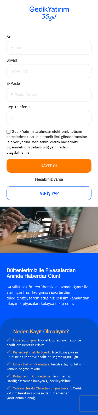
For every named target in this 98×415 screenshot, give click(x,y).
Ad (9, 36)
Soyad (12, 60)
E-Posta (13, 83)
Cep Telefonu (18, 106)
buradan (61, 147)
